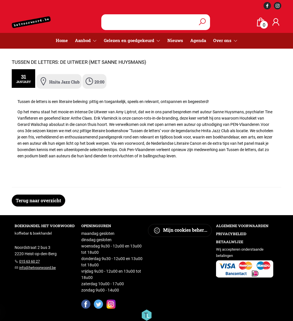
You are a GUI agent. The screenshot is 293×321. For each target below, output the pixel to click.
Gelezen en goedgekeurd (129, 40)
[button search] (202, 22)
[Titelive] (146, 314)
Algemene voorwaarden (242, 225)
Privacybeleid (231, 233)
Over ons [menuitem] (223, 40)
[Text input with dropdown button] (152, 22)
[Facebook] (85, 304)
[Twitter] (98, 304)
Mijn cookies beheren (181, 230)
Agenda (198, 40)
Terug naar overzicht (38, 200)
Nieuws (175, 40)
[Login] (275, 22)
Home (62, 40)
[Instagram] (111, 304)
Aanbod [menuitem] (83, 40)
